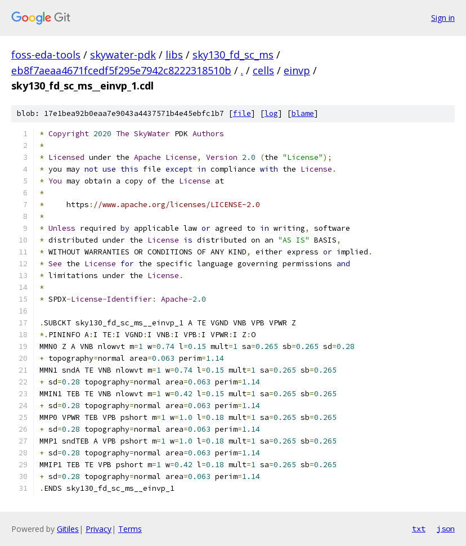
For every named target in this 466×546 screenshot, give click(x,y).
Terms (130, 528)
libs (174, 54)
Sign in (443, 17)
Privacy (98, 528)
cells (263, 70)
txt (418, 528)
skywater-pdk (123, 54)
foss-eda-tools (45, 54)
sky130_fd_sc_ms (233, 54)
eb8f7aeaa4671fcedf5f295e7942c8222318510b (121, 70)
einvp (297, 70)
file (242, 113)
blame (303, 113)
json (446, 528)
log (271, 113)
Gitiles (68, 528)
